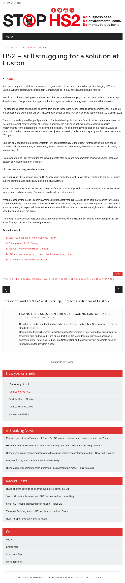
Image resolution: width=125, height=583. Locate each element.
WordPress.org (14, 561)
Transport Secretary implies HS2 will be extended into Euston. (38, 511)
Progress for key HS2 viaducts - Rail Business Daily (32, 460)
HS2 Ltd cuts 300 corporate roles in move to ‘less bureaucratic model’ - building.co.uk (50, 468)
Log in (9, 539)
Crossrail (37, 279)
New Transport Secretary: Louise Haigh (26, 518)
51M (11, 78)
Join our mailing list (19, 414)
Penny (45, 47)
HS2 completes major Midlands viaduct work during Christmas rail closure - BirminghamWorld (54, 445)
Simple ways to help (19, 384)
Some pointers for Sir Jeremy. (23, 243)
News (118, 274)
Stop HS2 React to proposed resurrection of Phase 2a (34, 503)
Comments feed (14, 554)
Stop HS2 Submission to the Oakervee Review (32, 237)
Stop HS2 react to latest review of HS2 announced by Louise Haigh (40, 496)
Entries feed (12, 547)
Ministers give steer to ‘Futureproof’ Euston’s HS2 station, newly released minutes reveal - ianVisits (57, 438)
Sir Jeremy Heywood (103, 279)
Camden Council (21, 279)
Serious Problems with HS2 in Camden (28, 248)
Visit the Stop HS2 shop (21, 399)
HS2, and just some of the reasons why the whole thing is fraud (40, 254)
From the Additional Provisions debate (28, 259)
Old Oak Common (80, 279)
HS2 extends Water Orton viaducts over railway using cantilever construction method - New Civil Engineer (60, 453)
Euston (65, 279)
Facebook (53, 10)
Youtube (65, 10)
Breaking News (21, 430)
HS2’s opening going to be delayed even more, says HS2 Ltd (37, 489)
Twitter (59, 10)
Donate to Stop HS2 (19, 391)
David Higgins (52, 279)
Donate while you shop (21, 406)
